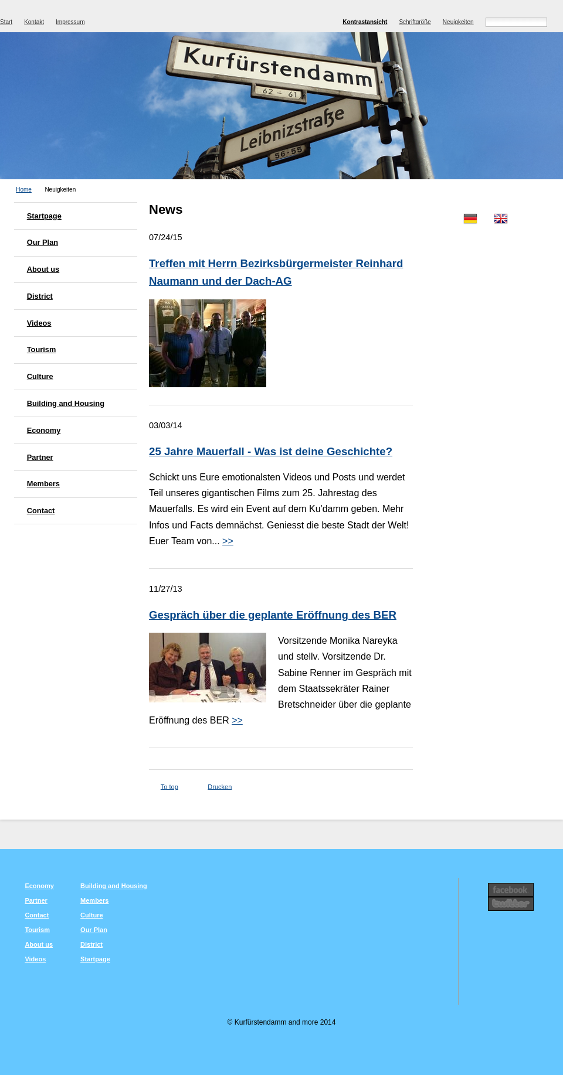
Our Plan (42, 242)
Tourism (41, 349)
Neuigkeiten (458, 22)
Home (24, 189)
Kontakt (34, 22)
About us (43, 269)
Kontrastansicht (364, 22)
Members (43, 483)
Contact (41, 510)
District (40, 296)
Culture (40, 376)
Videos (39, 323)
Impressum (70, 22)
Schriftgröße (414, 22)
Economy (44, 430)
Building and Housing (65, 403)
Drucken (220, 786)
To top (169, 786)
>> (227, 541)
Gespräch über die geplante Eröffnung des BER (272, 615)
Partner (40, 457)
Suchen (558, 21)
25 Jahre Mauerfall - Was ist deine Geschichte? (270, 451)
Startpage (44, 215)
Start (6, 22)
